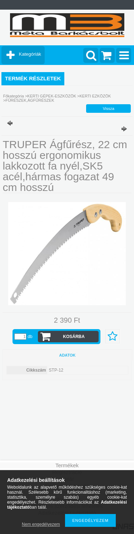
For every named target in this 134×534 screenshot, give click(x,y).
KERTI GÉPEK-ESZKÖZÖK (51, 96)
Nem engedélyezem (41, 524)
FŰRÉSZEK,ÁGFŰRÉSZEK (29, 100)
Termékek (67, 465)
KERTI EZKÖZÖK (95, 96)
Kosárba (74, 336)
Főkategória (13, 96)
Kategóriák (30, 54)
